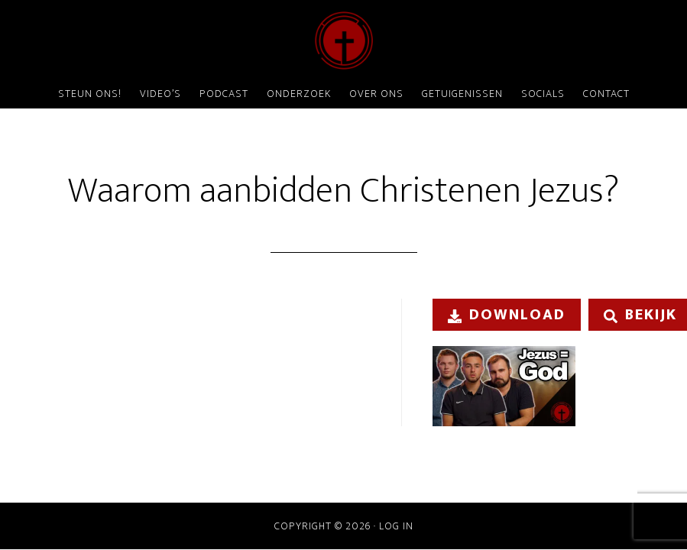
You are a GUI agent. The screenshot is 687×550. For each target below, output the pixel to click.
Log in (396, 526)
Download (506, 315)
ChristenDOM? (343, 40)
